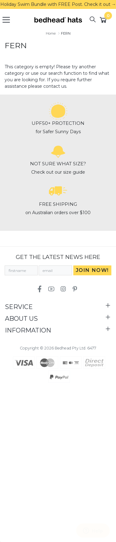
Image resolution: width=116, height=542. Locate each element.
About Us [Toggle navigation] (21, 318)
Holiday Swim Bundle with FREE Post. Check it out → (58, 4)
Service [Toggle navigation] (19, 307)
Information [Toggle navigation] (28, 330)
